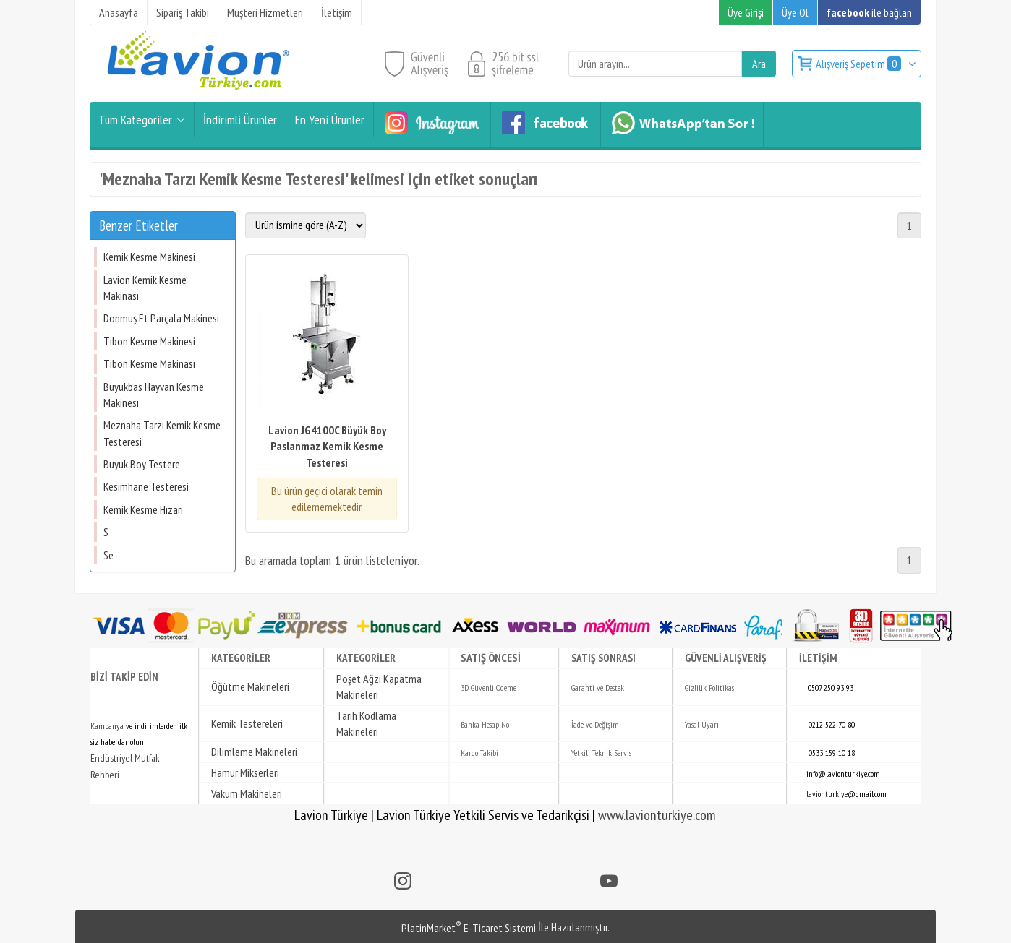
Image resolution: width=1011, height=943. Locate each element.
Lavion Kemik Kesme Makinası (145, 287)
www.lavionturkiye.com (657, 815)
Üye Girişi (746, 12)
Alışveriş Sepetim (859, 63)
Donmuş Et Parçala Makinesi (161, 318)
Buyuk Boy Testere (141, 464)
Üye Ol (795, 12)
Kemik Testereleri (247, 723)
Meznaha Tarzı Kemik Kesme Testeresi (162, 433)
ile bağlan (869, 12)
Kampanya (107, 725)
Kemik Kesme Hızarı (143, 509)
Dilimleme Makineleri (254, 751)
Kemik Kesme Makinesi (149, 256)
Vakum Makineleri (246, 793)
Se (108, 555)
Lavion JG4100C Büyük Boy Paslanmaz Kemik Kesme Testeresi (327, 446)
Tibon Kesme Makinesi (149, 341)
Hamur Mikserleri (245, 772)
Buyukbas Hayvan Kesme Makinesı (153, 394)
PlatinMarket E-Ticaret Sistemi (468, 928)
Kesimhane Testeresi (146, 486)
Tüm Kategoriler (135, 119)
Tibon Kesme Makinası (149, 363)
